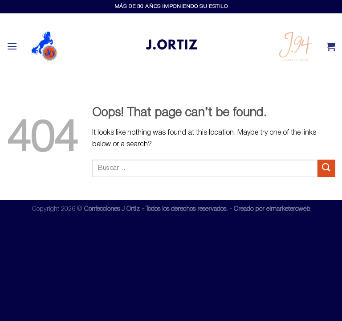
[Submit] (326, 168)
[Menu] (12, 46)
